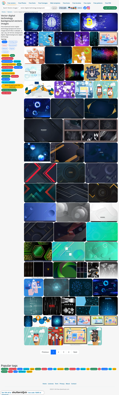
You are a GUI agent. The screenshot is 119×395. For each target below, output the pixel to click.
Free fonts (32, 3)
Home (4, 12)
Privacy (62, 384)
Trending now (13, 42)
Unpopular (5, 52)
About (68, 384)
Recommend (12, 45)
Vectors (9, 12)
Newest (4, 45)
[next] (75, 352)
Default (4, 42)
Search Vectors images (10, 8)
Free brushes (76, 3)
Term (56, 384)
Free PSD (108, 3)
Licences (51, 384)
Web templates (55, 3)
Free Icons (66, 3)
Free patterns (98, 3)
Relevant (4, 48)
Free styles (87, 3)
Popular (12, 48)
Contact (73, 384)
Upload (54, 8)
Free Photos (22, 3)
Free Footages (43, 3)
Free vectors (11, 3)
